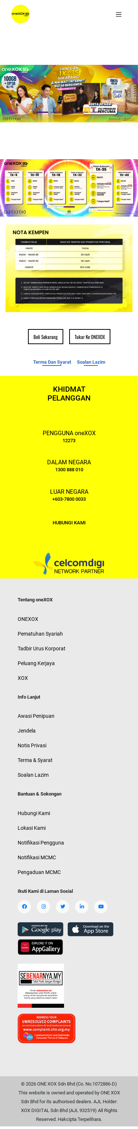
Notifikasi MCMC (37, 857)
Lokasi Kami (32, 828)
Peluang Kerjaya (36, 663)
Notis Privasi (32, 745)
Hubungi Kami (34, 813)
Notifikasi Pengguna (41, 843)
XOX (23, 678)
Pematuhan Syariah (40, 634)
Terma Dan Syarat (52, 362)
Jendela (27, 731)
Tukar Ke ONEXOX (90, 336)
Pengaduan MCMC (39, 872)
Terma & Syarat (35, 760)
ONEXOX (28, 619)
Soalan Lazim (91, 362)
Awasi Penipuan (36, 716)
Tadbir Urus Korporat (42, 648)
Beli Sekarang (45, 336)
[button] (10, 86)
